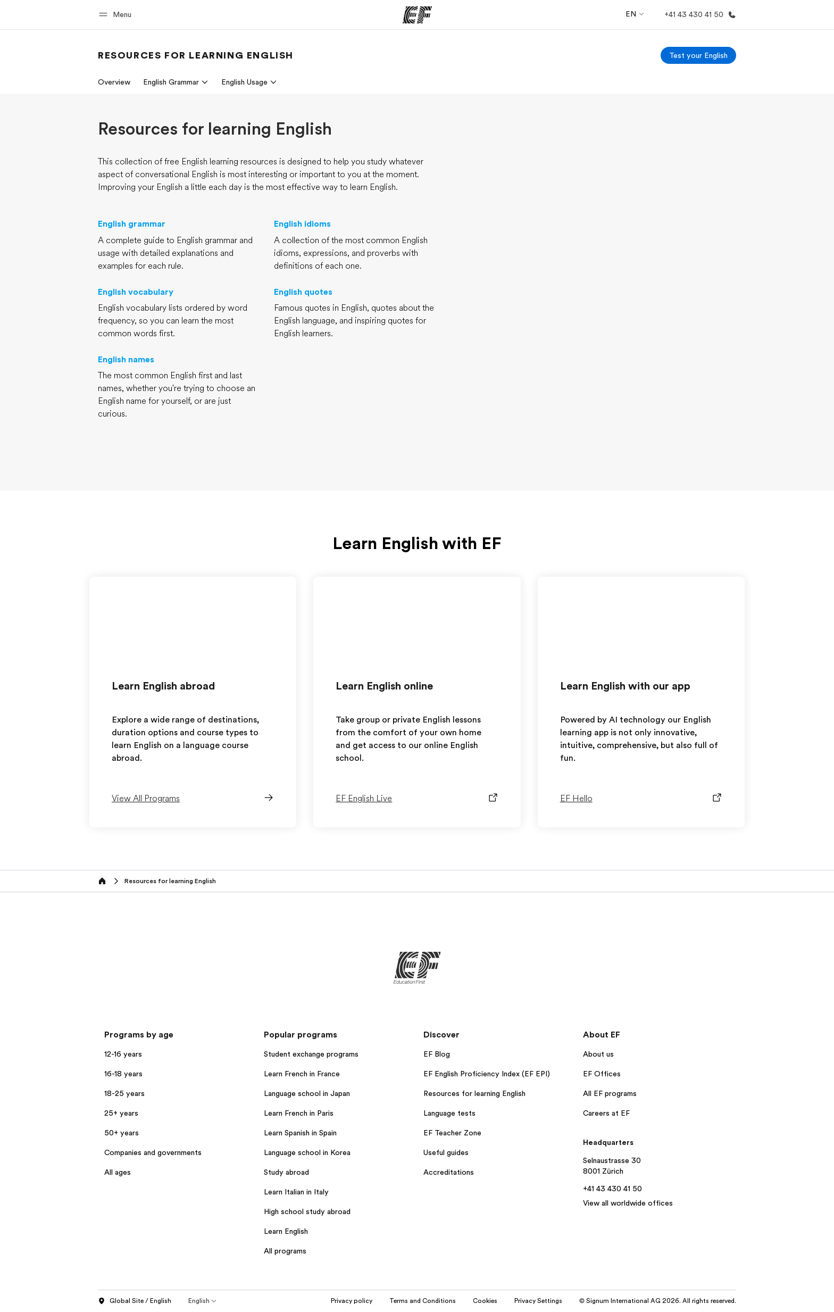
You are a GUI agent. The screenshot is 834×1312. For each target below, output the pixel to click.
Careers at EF (606, 1113)
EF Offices (602, 1073)
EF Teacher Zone (452, 1132)
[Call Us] (698, 14)
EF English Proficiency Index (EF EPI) (486, 1073)
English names (126, 359)
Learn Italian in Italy (296, 1192)
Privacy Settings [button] (538, 1301)
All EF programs (610, 1093)
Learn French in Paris (298, 1113)
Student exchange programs (311, 1054)
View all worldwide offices (628, 1203)
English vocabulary (135, 292)
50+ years (121, 1132)
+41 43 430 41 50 (612, 1188)
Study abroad (286, 1172)
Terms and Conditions (422, 1301)
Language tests (449, 1113)
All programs (285, 1251)
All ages (117, 1172)
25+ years (121, 1113)
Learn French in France (302, 1073)
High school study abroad (307, 1211)
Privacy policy (351, 1301)
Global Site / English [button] (134, 1301)
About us (598, 1054)
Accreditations (448, 1172)
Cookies (485, 1301)
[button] (117, 14)
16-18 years (123, 1073)
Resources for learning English (474, 1093)
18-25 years (124, 1093)
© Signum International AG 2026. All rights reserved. (657, 1301)
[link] (196, 55)
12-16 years (123, 1054)
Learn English (286, 1231)
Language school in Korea (307, 1152)
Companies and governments (153, 1152)
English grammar (131, 224)
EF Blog (436, 1054)
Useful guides (446, 1152)
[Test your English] (698, 55)
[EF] (417, 14)
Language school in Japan (307, 1093)
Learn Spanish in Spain (300, 1132)
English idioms (302, 224)
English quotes (303, 292)
